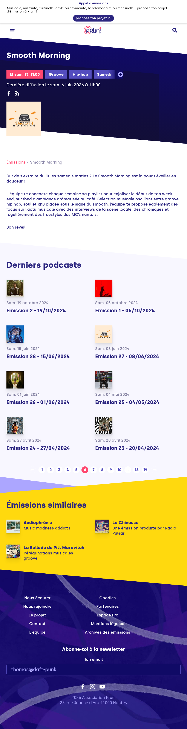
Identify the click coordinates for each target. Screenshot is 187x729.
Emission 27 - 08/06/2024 (127, 356)
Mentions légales (107, 623)
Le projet (37, 615)
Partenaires (107, 606)
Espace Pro (107, 615)
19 (145, 469)
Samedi (104, 74)
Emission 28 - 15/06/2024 (38, 356)
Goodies (107, 598)
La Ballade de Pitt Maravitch (54, 547)
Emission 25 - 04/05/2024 (127, 402)
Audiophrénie (38, 522)
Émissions (16, 162)
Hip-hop (80, 74)
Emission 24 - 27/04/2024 (38, 448)
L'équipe (37, 632)
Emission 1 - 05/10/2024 (125, 310)
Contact (37, 623)
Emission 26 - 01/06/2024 (38, 402)
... (127, 469)
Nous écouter (37, 598)
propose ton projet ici (93, 18)
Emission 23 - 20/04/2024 (127, 448)
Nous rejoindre (37, 606)
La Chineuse (125, 522)
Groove (56, 74)
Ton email (93, 659)
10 (119, 469)
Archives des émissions (107, 632)
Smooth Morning (46, 162)
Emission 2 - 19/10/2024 (36, 310)
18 (137, 469)
